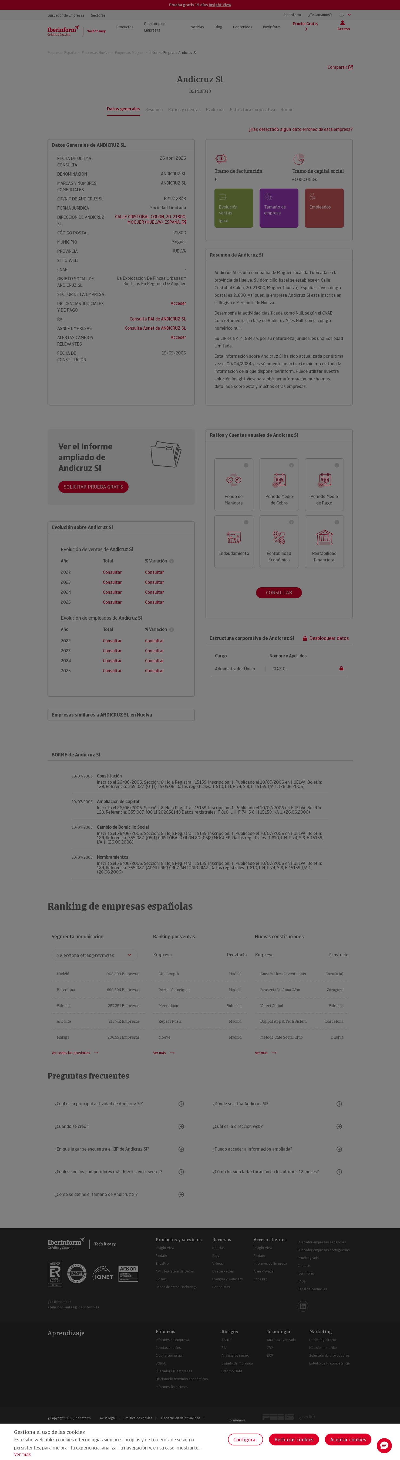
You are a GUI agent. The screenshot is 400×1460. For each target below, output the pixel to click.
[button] (384, 1445)
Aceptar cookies (348, 1440)
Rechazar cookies (294, 1440)
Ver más (22, 1454)
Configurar (245, 1440)
